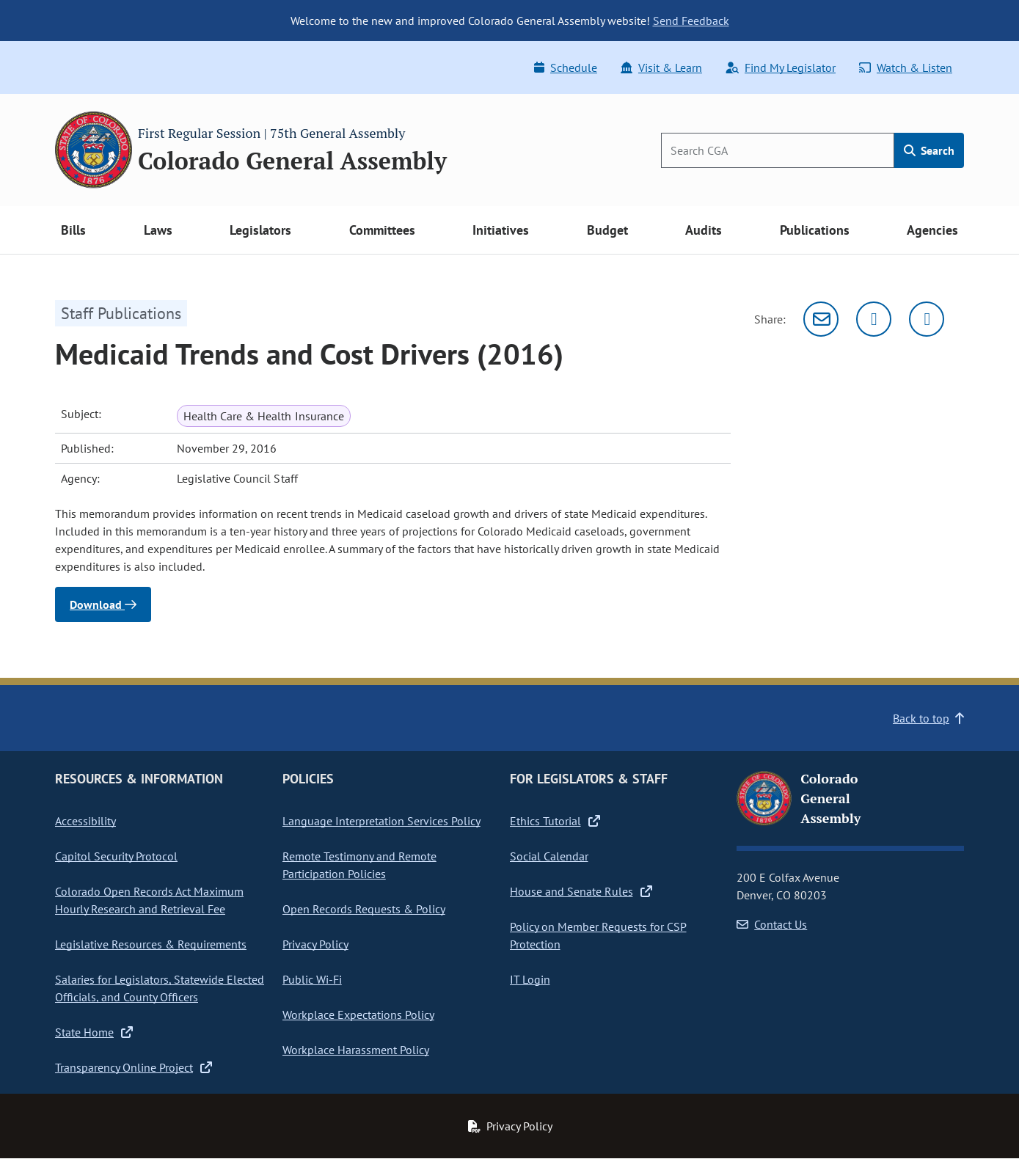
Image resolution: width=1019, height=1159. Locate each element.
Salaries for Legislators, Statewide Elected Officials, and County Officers (159, 988)
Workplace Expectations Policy (358, 1014)
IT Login (530, 979)
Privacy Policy (315, 944)
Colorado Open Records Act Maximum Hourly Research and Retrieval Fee (149, 900)
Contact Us (772, 924)
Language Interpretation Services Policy (381, 821)
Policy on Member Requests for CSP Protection (598, 935)
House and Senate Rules (581, 891)
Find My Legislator (781, 67)
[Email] (821, 319)
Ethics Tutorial (555, 821)
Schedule (565, 67)
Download (103, 604)
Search (929, 150)
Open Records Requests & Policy (363, 909)
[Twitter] (873, 319)
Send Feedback (691, 20)
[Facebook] (926, 319)
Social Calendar (549, 856)
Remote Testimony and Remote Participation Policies (359, 865)
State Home (94, 1032)
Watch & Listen (905, 67)
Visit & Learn (661, 67)
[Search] (777, 150)
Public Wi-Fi (312, 979)
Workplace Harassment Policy (355, 1049)
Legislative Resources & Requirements (150, 944)
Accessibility (85, 821)
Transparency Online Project (133, 1067)
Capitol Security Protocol (116, 856)
